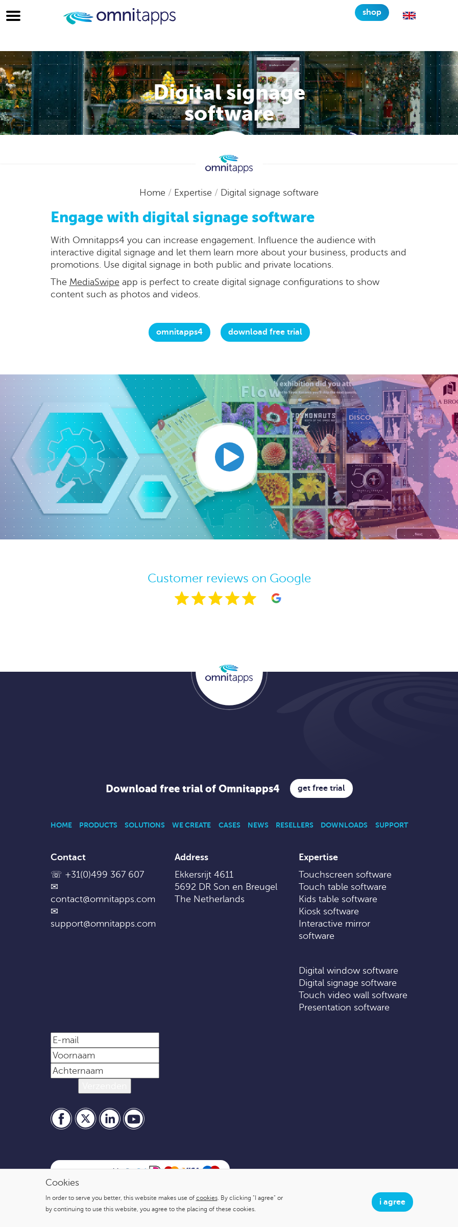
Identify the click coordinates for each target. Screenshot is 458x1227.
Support (391, 825)
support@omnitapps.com (103, 923)
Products (98, 825)
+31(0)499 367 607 (104, 874)
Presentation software (344, 1007)
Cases (229, 825)
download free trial (265, 332)
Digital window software (348, 970)
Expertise (194, 192)
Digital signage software (270, 192)
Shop (372, 12)
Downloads (344, 825)
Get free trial (321, 788)
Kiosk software (329, 911)
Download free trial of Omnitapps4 (193, 789)
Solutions (145, 825)
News (258, 825)
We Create (191, 825)
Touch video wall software (353, 995)
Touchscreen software (345, 874)
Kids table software (338, 899)
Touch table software (343, 887)
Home (153, 192)
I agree (392, 1202)
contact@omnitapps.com (103, 899)
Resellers (295, 825)
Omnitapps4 (179, 332)
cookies (207, 1197)
